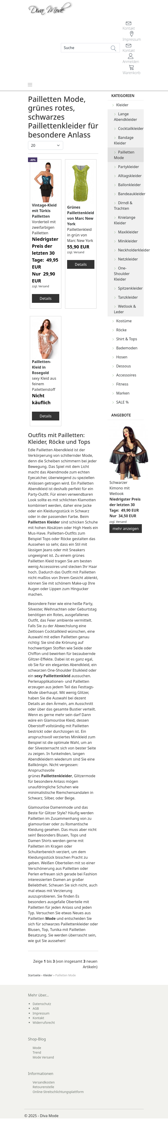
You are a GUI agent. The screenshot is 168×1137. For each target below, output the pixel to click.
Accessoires (126, 375)
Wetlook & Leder (125, 309)
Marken (123, 393)
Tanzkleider (128, 297)
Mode (37, 1048)
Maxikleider (128, 232)
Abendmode (57, 472)
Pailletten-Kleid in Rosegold (41, 367)
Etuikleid (81, 670)
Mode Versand (43, 1057)
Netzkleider (128, 259)
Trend (37, 1052)
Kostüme (124, 320)
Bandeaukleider (131, 193)
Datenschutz (42, 1004)
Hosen (121, 357)
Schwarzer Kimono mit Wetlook (119, 488)
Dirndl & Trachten (123, 205)
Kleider (122, 104)
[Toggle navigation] (30, 84)
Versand (43, 286)
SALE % (122, 402)
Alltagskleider (130, 175)
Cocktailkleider (130, 128)
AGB (36, 1008)
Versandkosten (44, 1082)
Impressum (41, 1013)
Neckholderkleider (131, 250)
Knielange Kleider (124, 220)
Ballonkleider (129, 184)
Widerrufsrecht (44, 1022)
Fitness (122, 384)
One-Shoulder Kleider (122, 274)
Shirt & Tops (126, 338)
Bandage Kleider (124, 140)
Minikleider (127, 241)
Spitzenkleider (130, 288)
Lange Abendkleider (125, 116)
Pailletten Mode (124, 155)
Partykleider (128, 166)
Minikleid (79, 736)
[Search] (90, 47)
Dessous (123, 366)
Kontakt (38, 1018)
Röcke (121, 329)
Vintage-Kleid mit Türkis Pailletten (44, 211)
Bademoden (126, 348)
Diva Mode (49, 1115)
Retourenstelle (43, 1087)
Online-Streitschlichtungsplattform (58, 1092)
